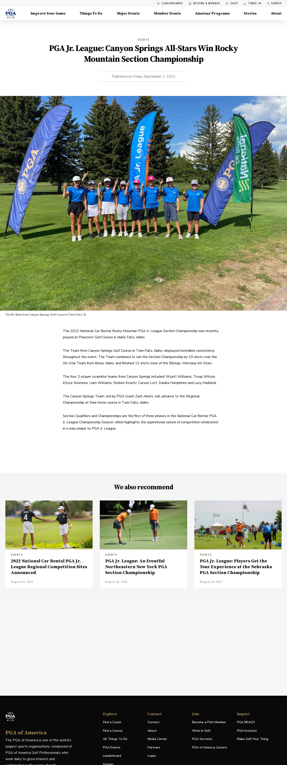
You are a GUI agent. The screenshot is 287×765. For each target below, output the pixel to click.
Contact (154, 722)
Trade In (252, 3)
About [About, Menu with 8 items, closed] (276, 13)
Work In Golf (201, 731)
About (152, 731)
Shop (232, 3)
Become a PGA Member (209, 722)
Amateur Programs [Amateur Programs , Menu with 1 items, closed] (212, 13)
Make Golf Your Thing (252, 739)
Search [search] (274, 3)
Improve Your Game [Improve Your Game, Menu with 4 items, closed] (47, 13)
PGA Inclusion (247, 731)
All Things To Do (115, 739)
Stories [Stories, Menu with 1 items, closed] (250, 13)
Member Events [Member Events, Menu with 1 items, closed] (167, 13)
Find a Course (112, 731)
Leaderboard (112, 756)
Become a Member (204, 3)
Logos (152, 756)
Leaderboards (170, 3)
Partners (154, 747)
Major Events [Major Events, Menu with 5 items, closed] (128, 13)
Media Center (157, 739)
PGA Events (111, 747)
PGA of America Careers (209, 747)
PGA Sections (202, 739)
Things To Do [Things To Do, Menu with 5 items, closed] (91, 13)
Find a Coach (112, 722)
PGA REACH (246, 722)
